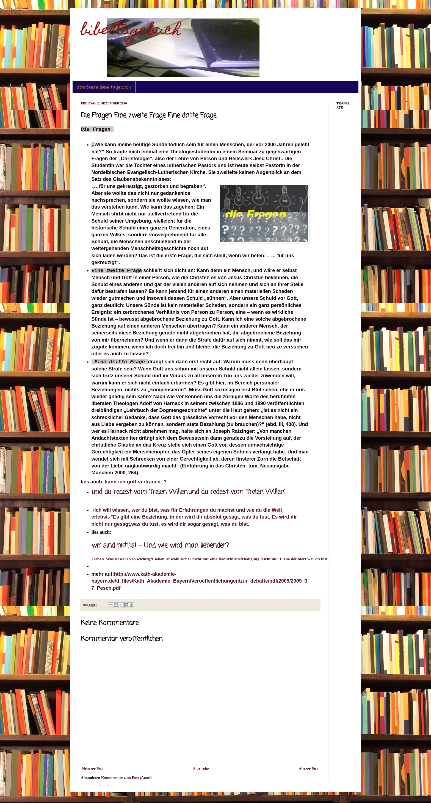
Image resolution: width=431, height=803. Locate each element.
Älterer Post (309, 769)
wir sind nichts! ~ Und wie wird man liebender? (160, 546)
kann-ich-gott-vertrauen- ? (136, 481)
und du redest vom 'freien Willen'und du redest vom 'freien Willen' (188, 492)
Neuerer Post (93, 769)
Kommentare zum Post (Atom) (126, 778)
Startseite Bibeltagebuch (104, 87)
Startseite (201, 769)
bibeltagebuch (131, 31)
